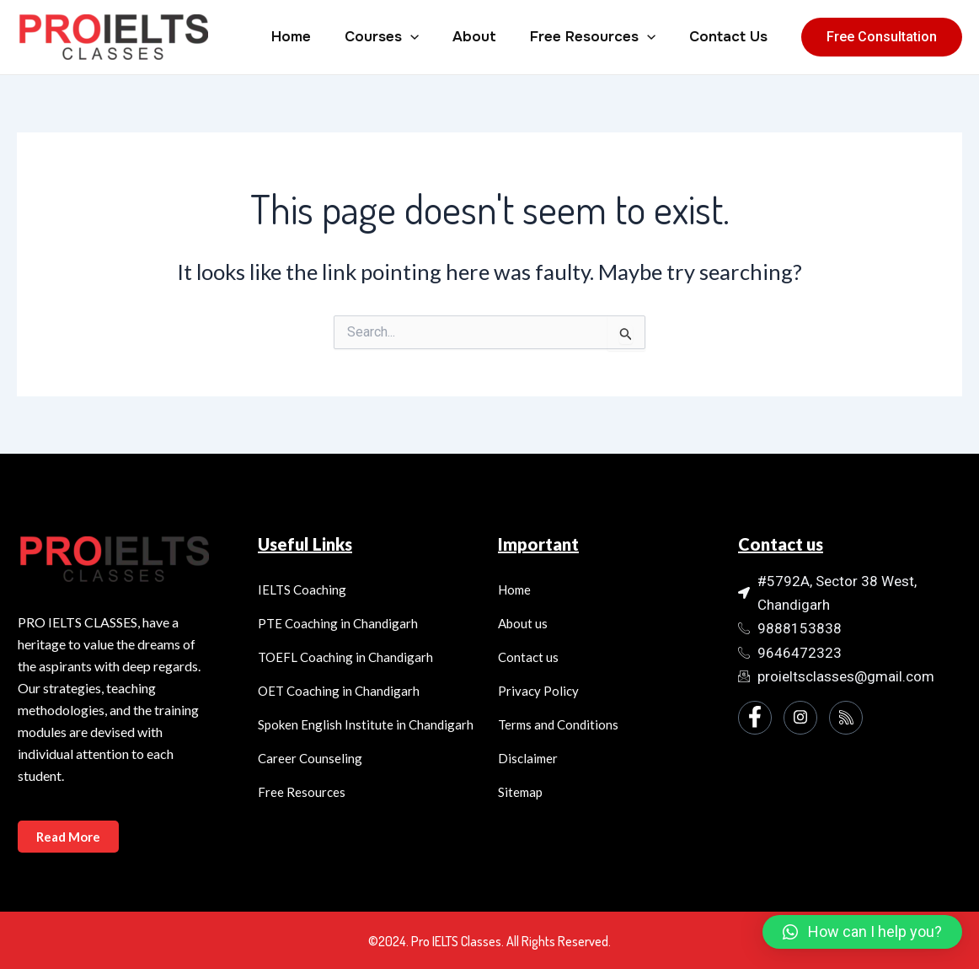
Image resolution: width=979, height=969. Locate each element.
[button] (862, 932)
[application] (428, 37)
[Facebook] (755, 718)
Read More (71, 835)
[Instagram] (800, 718)
